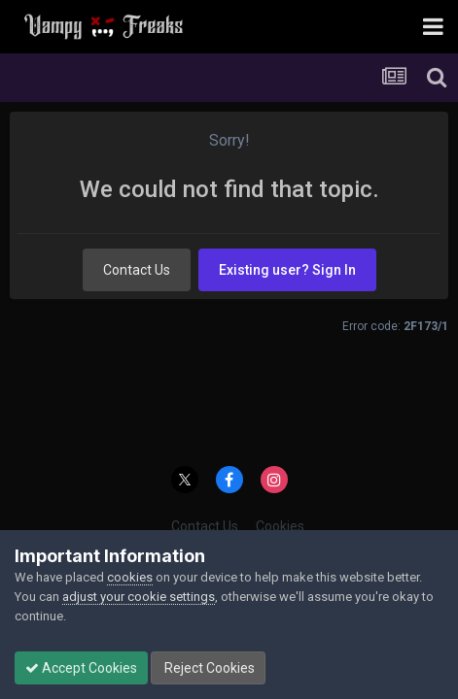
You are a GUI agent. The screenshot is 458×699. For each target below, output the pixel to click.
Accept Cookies (81, 668)
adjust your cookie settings (138, 596)
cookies (130, 577)
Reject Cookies (208, 668)
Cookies (280, 526)
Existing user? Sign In (287, 270)
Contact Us (136, 270)
